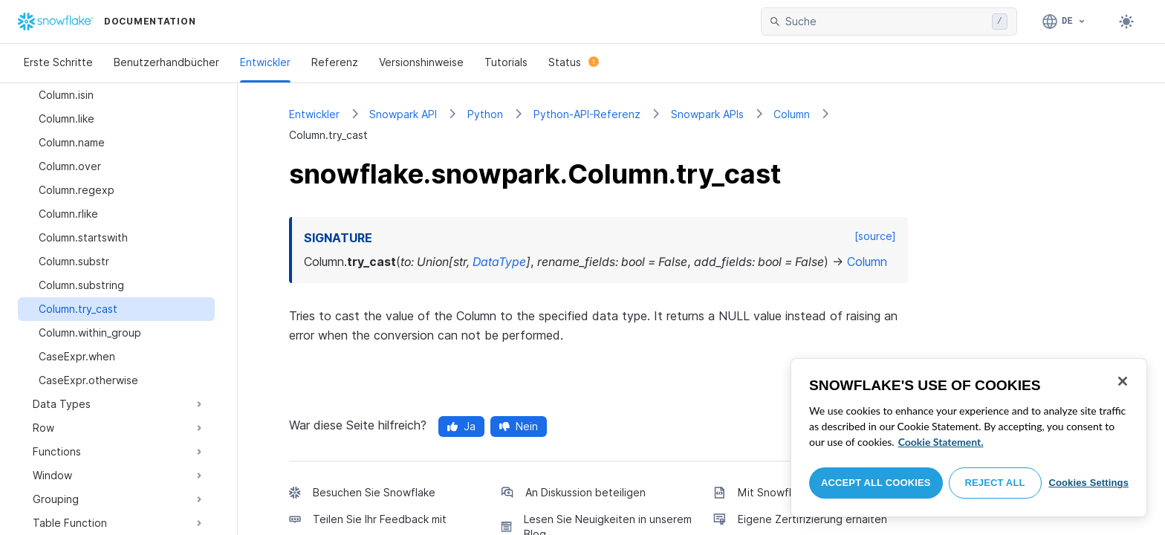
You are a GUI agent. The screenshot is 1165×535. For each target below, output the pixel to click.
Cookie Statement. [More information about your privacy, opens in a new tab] (941, 441)
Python (485, 114)
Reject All (995, 482)
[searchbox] (885, 21)
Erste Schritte (58, 62)
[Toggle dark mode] (1126, 21)
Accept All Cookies (876, 482)
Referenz (334, 62)
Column (791, 114)
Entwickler (265, 62)
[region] (969, 437)
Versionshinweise (421, 62)
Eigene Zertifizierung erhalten (812, 519)
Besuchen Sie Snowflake (374, 492)
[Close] (1122, 381)
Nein (518, 426)
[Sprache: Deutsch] (1064, 21)
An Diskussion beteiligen (585, 492)
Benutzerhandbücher (166, 62)
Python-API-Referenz (586, 114)
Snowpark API (403, 114)
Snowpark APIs (707, 114)
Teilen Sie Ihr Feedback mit (380, 519)
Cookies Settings (1088, 482)
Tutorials (506, 62)
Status (573, 62)
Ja (461, 426)
